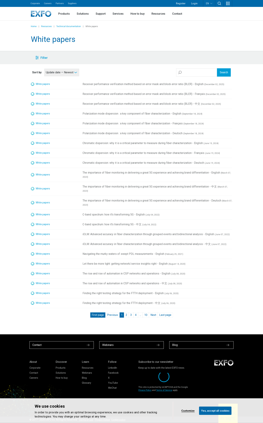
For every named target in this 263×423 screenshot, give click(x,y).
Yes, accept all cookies (215, 410)
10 (145, 315)
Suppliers (72, 3)
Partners (60, 3)
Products (64, 13)
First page (98, 315)
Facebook (113, 372)
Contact (177, 13)
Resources (158, 13)
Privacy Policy (144, 390)
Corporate (35, 3)
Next (153, 315)
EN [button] (209, 3)
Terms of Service (164, 390)
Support (101, 13)
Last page (165, 315)
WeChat (112, 387)
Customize (188, 410)
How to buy (137, 13)
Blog (84, 377)
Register (181, 3)
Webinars (87, 372)
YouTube (113, 382)
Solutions (83, 13)
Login (194, 3)
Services (118, 13)
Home (34, 26)
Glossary (86, 382)
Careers (48, 3)
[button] (219, 3)
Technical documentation (68, 26)
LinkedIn (112, 367)
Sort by (37, 72)
